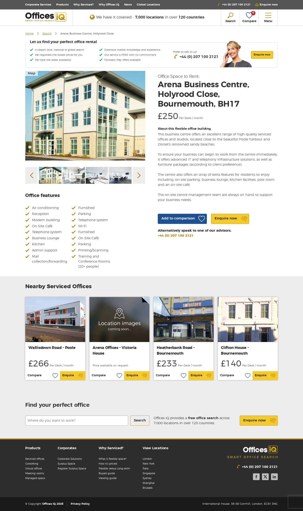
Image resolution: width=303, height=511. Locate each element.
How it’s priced (108, 463)
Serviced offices (34, 459)
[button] (266, 4)
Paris (145, 468)
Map (31, 73)
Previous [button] (31, 175)
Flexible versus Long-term (114, 468)
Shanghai (148, 483)
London (147, 459)
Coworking (31, 463)
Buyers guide (107, 473)
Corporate (38, 4)
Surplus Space (66, 463)
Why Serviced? (83, 4)
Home (29, 33)
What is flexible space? (112, 459)
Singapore (149, 473)
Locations (148, 4)
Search (47, 33)
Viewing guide (108, 478)
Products (62, 4)
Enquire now (259, 420)
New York (148, 463)
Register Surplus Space (72, 468)
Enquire (72, 375)
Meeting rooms (34, 473)
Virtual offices (33, 468)
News (128, 4)
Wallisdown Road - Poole (51, 348)
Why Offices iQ (109, 4)
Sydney (147, 478)
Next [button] (139, 175)
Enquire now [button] (262, 54)
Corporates (67, 448)
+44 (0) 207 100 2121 (176, 235)
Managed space (35, 478)
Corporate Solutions (70, 459)
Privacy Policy (80, 504)
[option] (85, 116)
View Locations (155, 448)
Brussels (147, 488)
